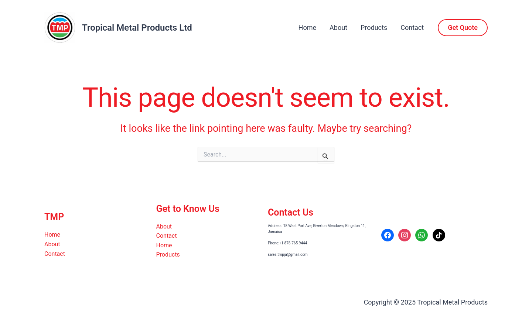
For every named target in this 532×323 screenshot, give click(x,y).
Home (307, 27)
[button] (463, 27)
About (338, 27)
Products (374, 27)
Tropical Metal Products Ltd (137, 28)
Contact (412, 27)
